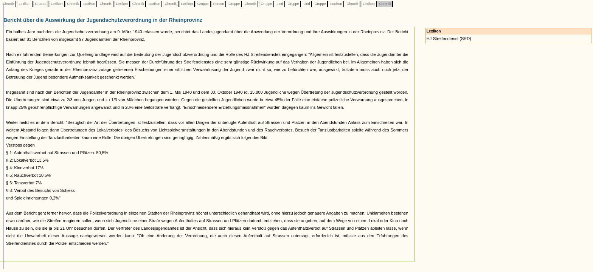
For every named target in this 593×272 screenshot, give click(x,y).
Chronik (8, 4)
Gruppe (40, 4)
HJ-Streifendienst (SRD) (449, 38)
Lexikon (24, 4)
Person (218, 4)
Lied (280, 4)
